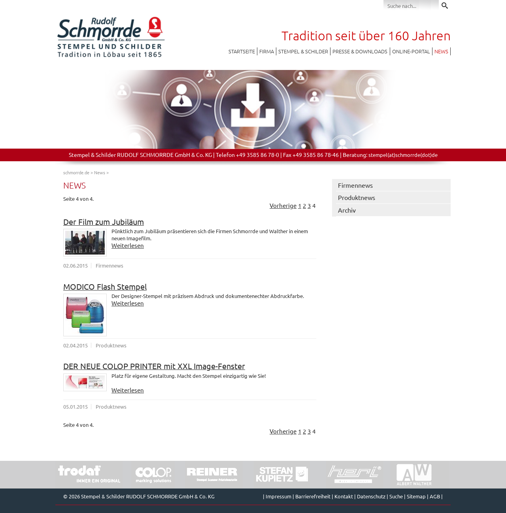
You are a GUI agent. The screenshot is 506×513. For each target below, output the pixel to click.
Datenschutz (371, 496)
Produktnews (356, 197)
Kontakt (343, 496)
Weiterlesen (127, 245)
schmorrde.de (76, 172)
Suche (396, 496)
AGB (435, 496)
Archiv (347, 210)
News (441, 51)
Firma (266, 51)
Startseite (241, 51)
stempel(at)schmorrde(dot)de (403, 154)
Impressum (278, 496)
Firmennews (355, 185)
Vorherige (283, 205)
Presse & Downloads (359, 51)
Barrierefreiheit (312, 496)
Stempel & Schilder (303, 51)
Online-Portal (411, 51)
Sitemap (416, 496)
